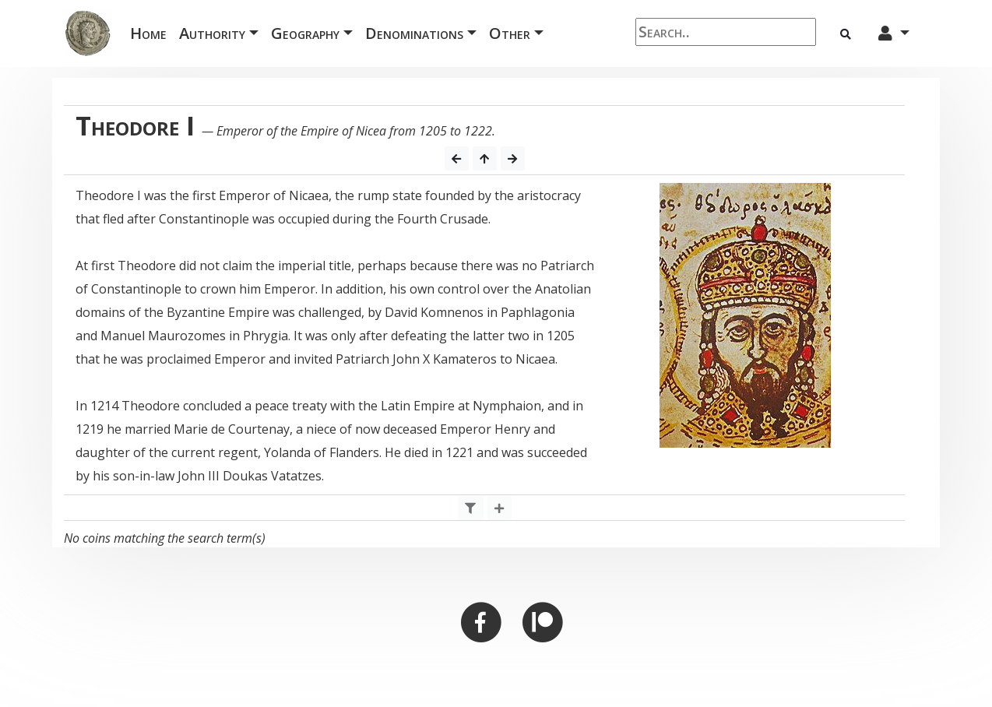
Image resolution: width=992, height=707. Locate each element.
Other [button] (509, 33)
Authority (212, 33)
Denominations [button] (414, 33)
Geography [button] (305, 33)
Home (151, 32)
